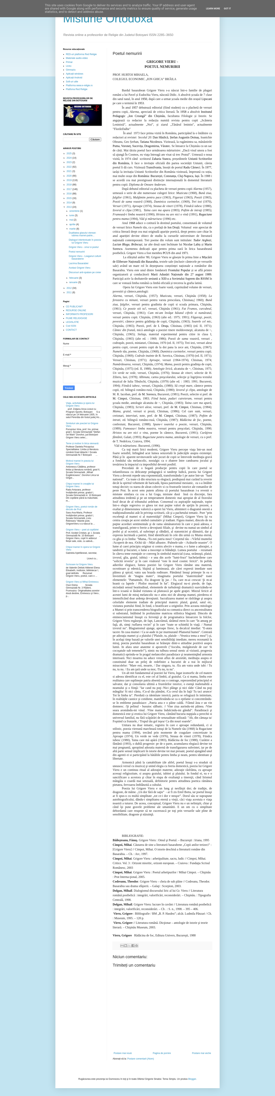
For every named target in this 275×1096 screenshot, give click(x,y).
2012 (69, 288)
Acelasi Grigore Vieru (79, 267)
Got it (227, 8)
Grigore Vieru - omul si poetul (84, 247)
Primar (69, 62)
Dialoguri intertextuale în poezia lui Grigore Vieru (85, 241)
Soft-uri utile (72, 81)
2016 (69, 193)
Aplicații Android (74, 77)
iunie (72, 215)
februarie (74, 278)
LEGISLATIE (72, 322)
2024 (69, 158)
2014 (69, 202)
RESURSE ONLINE (76, 310)
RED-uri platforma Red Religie (81, 54)
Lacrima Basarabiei (78, 263)
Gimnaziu (71, 69)
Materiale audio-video (77, 58)
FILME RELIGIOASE (76, 318)
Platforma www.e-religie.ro (79, 85)
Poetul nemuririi (77, 251)
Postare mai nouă (123, 1053)
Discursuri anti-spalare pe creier (85, 272)
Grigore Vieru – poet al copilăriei (82, 529)
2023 (69, 162)
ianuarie (73, 282)
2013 (69, 207)
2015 (69, 198)
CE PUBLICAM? (74, 306)
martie (72, 228)
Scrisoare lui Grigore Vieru (79, 564)
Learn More (213, 8)
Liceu (68, 66)
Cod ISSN (71, 326)
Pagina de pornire (162, 1053)
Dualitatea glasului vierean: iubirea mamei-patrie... (82, 234)
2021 (69, 171)
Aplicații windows (74, 73)
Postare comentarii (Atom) (140, 1058)
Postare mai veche (201, 1053)
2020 (69, 176)
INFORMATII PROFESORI (79, 314)
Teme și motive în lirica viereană (82, 443)
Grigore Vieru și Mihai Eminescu (82, 581)
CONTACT (71, 330)
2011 (69, 292)
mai (71, 219)
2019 (69, 180)
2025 (69, 153)
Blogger (192, 1079)
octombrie (74, 211)
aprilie (72, 224)
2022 (69, 167)
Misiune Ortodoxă (108, 18)
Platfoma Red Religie (76, 89)
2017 (69, 189)
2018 (69, 184)
